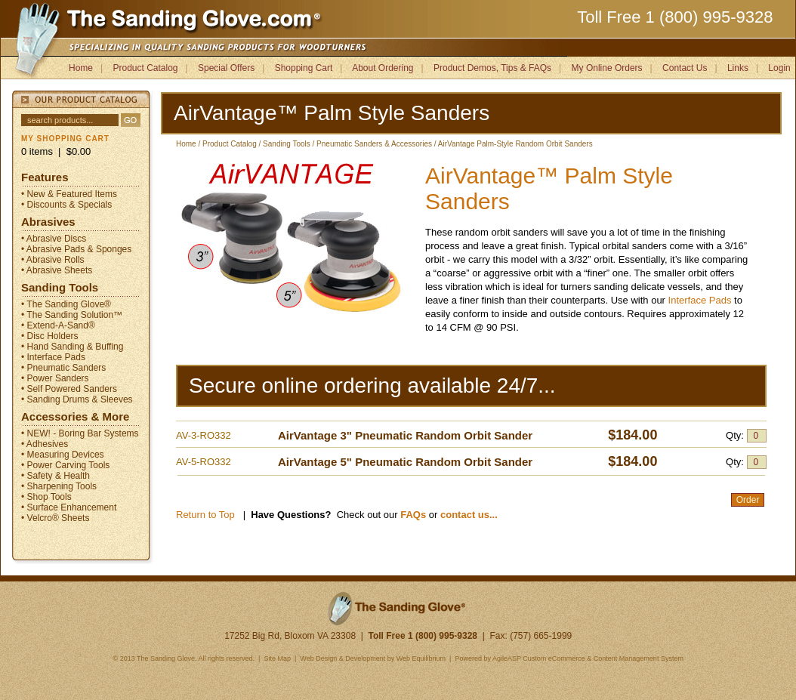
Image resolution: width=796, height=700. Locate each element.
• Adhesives (44, 444)
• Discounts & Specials (66, 204)
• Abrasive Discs (53, 238)
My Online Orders (607, 68)
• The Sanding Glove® (66, 304)
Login (779, 68)
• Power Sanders (55, 378)
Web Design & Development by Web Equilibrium (373, 658)
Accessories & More (75, 416)
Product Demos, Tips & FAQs (492, 68)
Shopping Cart (304, 68)
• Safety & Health (55, 475)
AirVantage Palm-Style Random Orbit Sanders (515, 144)
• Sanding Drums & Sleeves (77, 399)
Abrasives (48, 221)
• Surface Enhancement (68, 507)
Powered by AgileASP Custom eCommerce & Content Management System (569, 658)
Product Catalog (145, 68)
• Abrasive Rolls (53, 259)
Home (81, 68)
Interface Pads (701, 300)
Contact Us (684, 68)
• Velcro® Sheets (55, 518)
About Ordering (382, 68)
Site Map (276, 658)
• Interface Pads (53, 357)
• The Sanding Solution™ (71, 315)
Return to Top (205, 514)
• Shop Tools (46, 497)
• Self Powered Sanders (69, 389)
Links (737, 68)
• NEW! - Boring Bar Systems (80, 433)
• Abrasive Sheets (56, 270)
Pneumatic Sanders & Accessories (374, 144)
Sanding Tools (59, 287)
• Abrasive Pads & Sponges (76, 249)
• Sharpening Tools (59, 486)
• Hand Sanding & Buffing (72, 346)
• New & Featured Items (69, 194)
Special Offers (226, 68)
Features (45, 177)
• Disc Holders (50, 336)
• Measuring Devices (62, 454)
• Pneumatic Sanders (63, 367)
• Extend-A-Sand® (58, 325)
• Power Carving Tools (65, 465)
